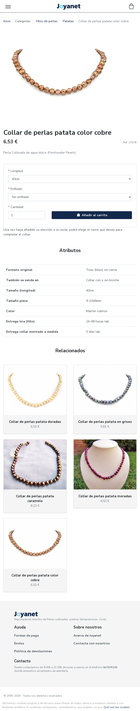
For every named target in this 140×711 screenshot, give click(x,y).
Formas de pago (26, 635)
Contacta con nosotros (91, 643)
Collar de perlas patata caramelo (35, 498)
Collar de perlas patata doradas (35, 422)
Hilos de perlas (47, 21)
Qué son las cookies (117, 707)
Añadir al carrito (91, 215)
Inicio (7, 21)
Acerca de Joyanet (87, 635)
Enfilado (16, 189)
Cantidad (17, 207)
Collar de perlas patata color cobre (34, 577)
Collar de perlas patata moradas (105, 496)
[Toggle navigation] (8, 6)
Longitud (17, 171)
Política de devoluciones (33, 651)
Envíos (19, 643)
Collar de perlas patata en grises (105, 422)
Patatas (68, 21)
